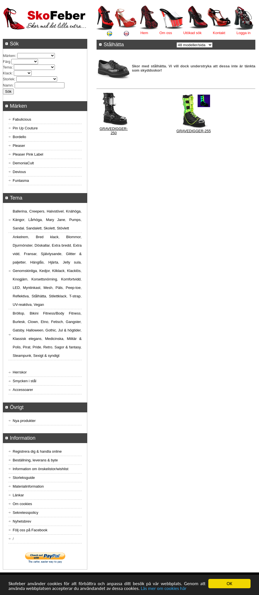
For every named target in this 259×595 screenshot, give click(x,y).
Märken (9, 56)
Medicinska (54, 339)
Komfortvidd (71, 279)
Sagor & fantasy (68, 347)
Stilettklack (57, 296)
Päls (58, 288)
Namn (8, 85)
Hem (144, 33)
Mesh (47, 288)
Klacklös (74, 271)
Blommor (73, 237)
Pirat (26, 347)
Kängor (18, 220)
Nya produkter (24, 421)
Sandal (18, 228)
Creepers (36, 211)
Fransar (30, 254)
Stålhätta (39, 296)
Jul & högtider (69, 330)
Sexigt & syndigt (46, 355)
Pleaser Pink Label (28, 154)
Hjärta (53, 262)
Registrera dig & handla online (37, 451)
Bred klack (47, 237)
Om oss (165, 33)
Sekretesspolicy (25, 512)
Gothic (50, 330)
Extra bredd (61, 245)
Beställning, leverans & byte (35, 460)
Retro (47, 347)
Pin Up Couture (25, 128)
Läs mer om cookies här (164, 589)
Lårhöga (35, 220)
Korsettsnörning (44, 279)
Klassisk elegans (27, 339)
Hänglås (37, 262)
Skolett (49, 228)
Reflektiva (21, 296)
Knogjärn (20, 279)
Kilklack (58, 271)
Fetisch (57, 322)
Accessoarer (23, 390)
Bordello (19, 137)
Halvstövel (55, 211)
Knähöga (73, 211)
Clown (33, 322)
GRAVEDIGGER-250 (114, 131)
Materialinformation (28, 486)
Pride (37, 347)
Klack (7, 73)
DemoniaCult (23, 163)
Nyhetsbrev (22, 521)
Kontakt (219, 33)
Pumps (75, 220)
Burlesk (19, 322)
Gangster (73, 322)
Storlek (8, 79)
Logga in (243, 33)
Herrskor (20, 372)
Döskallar (42, 245)
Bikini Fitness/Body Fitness (55, 313)
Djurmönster (22, 245)
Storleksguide (24, 477)
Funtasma (21, 180)
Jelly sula (72, 262)
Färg (6, 61)
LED (16, 288)
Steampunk (22, 355)
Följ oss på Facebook (30, 530)
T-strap (75, 296)
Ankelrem (20, 237)
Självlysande (51, 254)
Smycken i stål (24, 381)
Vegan (39, 304)
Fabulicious (22, 119)
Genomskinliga (25, 271)
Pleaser (19, 145)
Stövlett (63, 228)
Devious (19, 172)
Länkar (18, 495)
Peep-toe (73, 288)
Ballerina (20, 211)
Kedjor (44, 271)
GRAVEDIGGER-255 (194, 131)
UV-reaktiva (22, 304)
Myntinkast (31, 288)
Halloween (34, 330)
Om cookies (22, 504)
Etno (44, 322)
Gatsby (18, 330)
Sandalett (34, 228)
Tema (7, 67)
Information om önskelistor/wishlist (40, 469)
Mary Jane (55, 220)
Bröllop (18, 313)
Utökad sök (192, 33)
